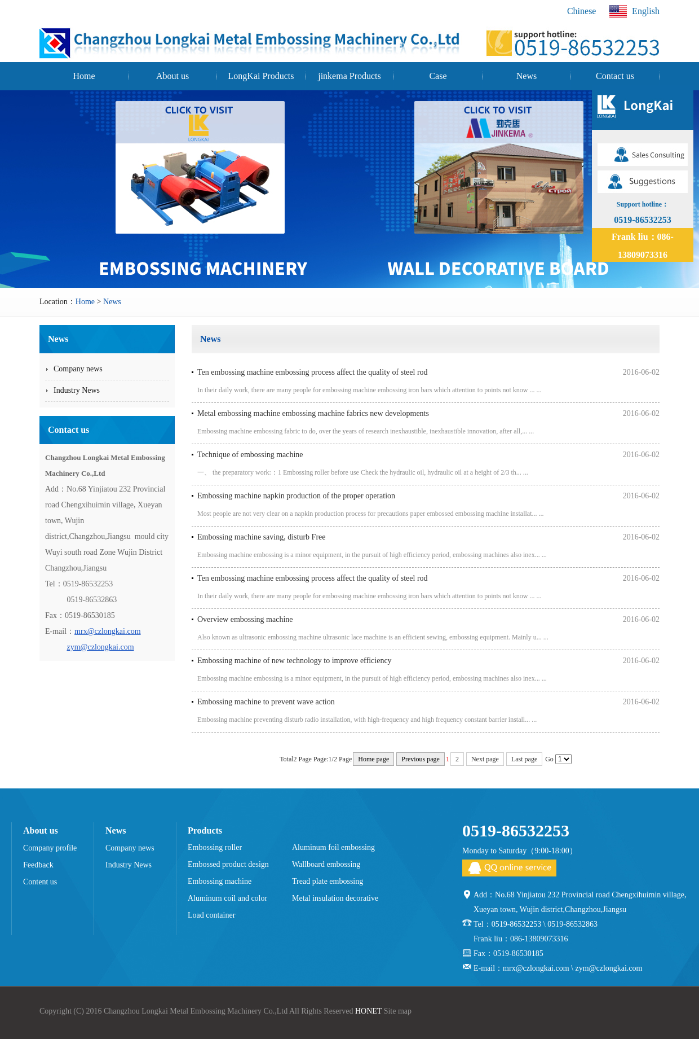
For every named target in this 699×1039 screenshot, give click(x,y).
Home (84, 76)
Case (437, 76)
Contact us (615, 76)
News (526, 76)
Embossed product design (228, 864)
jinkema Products (349, 76)
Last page (524, 759)
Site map (398, 1011)
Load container (211, 915)
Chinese (581, 11)
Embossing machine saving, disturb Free (261, 537)
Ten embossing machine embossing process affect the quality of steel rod (312, 372)
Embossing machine (219, 881)
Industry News (128, 865)
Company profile (50, 848)
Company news (129, 848)
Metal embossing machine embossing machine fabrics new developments (313, 413)
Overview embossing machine (245, 619)
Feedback (38, 865)
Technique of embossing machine (250, 454)
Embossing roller (215, 847)
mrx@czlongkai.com (107, 631)
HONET (368, 1011)
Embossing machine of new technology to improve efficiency (294, 660)
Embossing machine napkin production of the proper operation (296, 496)
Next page (485, 759)
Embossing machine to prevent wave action (266, 702)
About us (172, 76)
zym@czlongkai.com (100, 647)
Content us (40, 882)
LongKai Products (261, 76)
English (634, 11)
